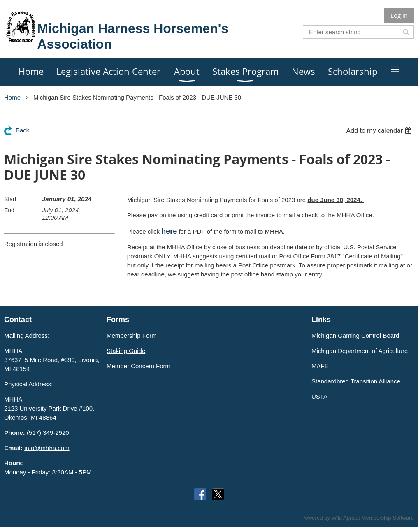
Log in (399, 15)
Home (12, 97)
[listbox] (380, 130)
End (9, 210)
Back (22, 130)
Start (10, 199)
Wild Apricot (346, 518)
